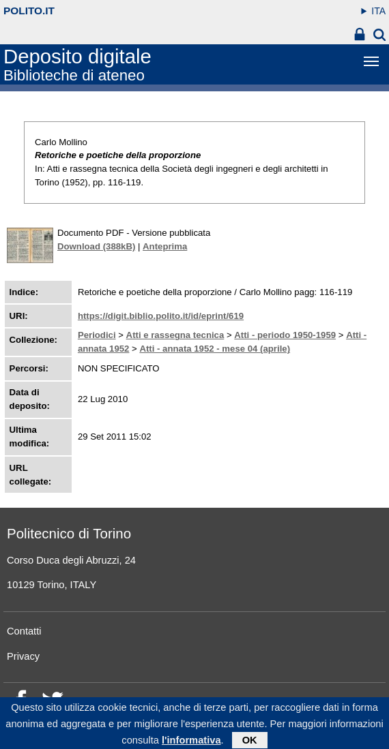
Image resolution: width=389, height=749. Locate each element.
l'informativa (191, 742)
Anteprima (165, 246)
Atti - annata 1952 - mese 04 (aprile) (214, 348)
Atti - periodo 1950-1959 (285, 335)
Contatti (24, 631)
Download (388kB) (96, 246)
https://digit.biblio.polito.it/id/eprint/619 (161, 316)
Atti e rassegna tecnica (175, 335)
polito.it (29, 10)
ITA (378, 10)
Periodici (97, 335)
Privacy (23, 656)
